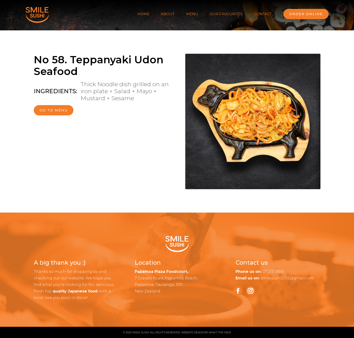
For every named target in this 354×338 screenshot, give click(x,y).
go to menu (54, 110)
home (143, 14)
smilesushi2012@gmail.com (287, 278)
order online (306, 14)
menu (192, 14)
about (168, 14)
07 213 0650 (273, 271)
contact (263, 14)
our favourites (226, 14)
